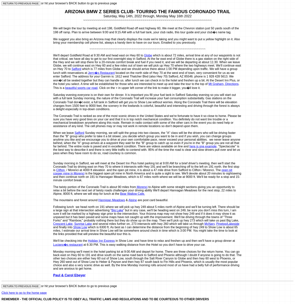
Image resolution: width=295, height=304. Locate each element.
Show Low (80, 227)
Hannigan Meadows (111, 200)
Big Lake (117, 210)
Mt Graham (216, 84)
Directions (231, 84)
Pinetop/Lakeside (227, 223)
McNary (210, 223)
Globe (148, 55)
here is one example (203, 146)
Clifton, (61, 170)
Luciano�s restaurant (68, 244)
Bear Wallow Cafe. (132, 193)
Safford (76, 69)
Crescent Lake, (63, 223)
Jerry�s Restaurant (101, 72)
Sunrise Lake (83, 223)
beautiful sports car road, (81, 87)
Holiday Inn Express (101, 240)
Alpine (132, 200)
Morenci (142, 187)
